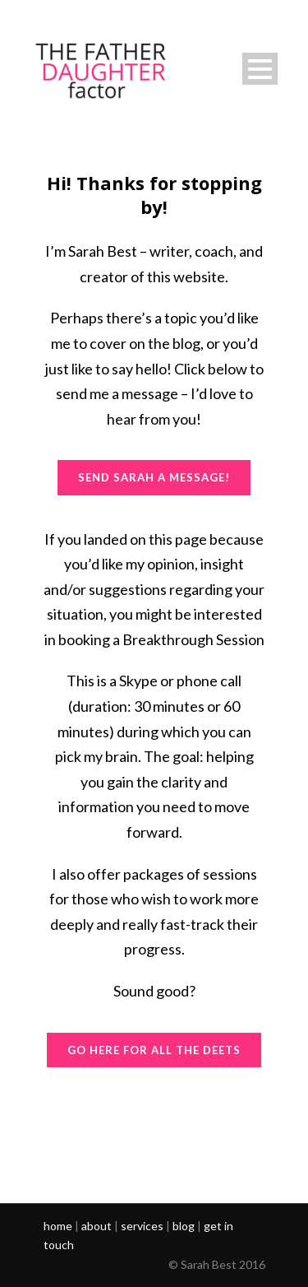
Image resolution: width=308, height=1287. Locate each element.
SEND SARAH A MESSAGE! (154, 477)
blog (183, 1226)
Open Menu (260, 69)
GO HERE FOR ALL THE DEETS (154, 1050)
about (96, 1226)
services (142, 1226)
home (58, 1226)
